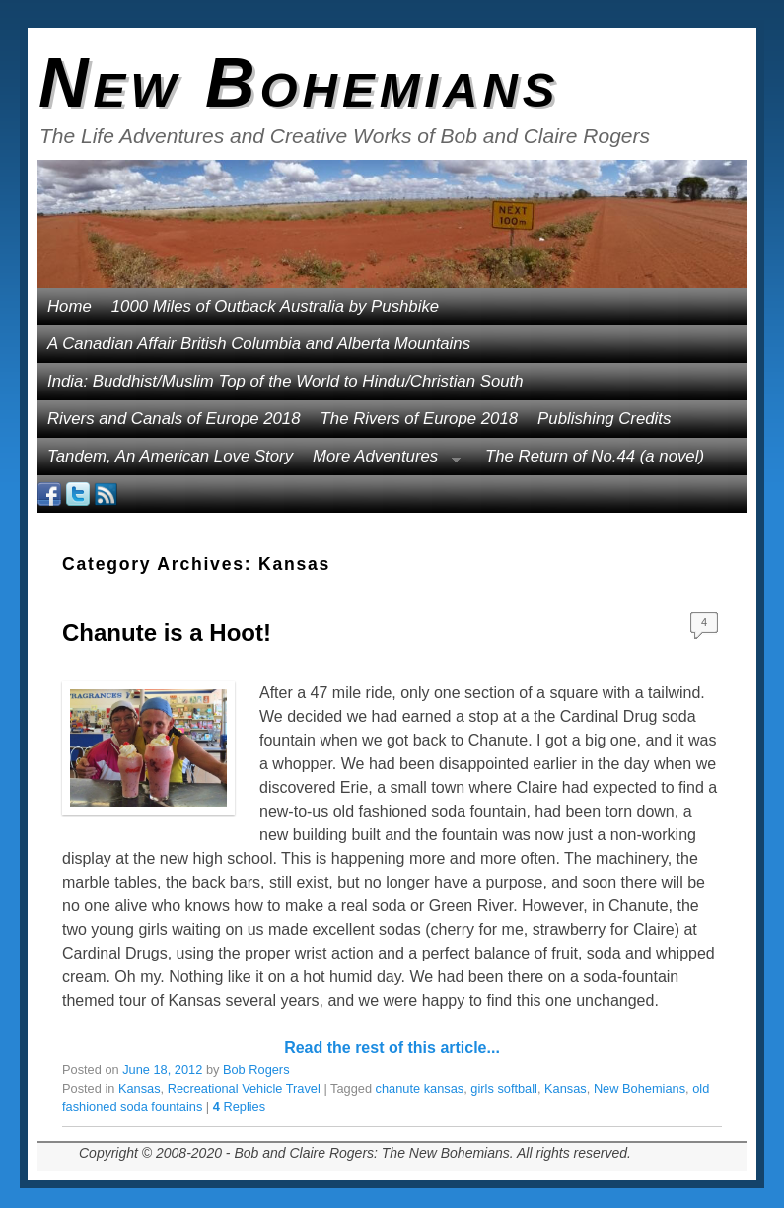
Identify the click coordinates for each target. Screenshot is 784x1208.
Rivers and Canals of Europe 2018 (174, 418)
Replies (239, 1107)
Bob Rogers (256, 1069)
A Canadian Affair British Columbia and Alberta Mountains (258, 343)
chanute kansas (420, 1088)
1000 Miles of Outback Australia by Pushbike (275, 306)
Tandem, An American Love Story (170, 456)
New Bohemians (299, 82)
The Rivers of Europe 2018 (420, 418)
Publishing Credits (604, 418)
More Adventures (382, 461)
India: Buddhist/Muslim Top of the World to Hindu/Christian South (285, 381)
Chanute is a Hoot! (166, 632)
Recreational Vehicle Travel (244, 1088)
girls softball (503, 1088)
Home (69, 306)
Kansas (139, 1088)
